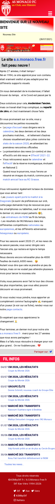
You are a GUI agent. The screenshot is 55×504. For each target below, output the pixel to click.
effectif (8, 163)
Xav (26, 490)
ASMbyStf (20, 495)
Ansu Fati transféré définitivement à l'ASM (28, 458)
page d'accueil (14, 127)
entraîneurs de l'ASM (17, 217)
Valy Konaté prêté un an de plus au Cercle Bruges (31, 448)
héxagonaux (6, 233)
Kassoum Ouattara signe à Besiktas (25, 410)
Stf (17, 490)
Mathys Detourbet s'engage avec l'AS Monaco (30, 419)
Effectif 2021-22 (40, 155)
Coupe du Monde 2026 (19, 371)
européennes (7, 229)
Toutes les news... (14, 464)
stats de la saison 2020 (16, 143)
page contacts (14, 309)
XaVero (19, 500)
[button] (50, 13)
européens (23, 233)
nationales (34, 225)
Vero (35, 490)
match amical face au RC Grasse (21, 179)
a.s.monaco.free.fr (30, 59)
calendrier (8, 131)
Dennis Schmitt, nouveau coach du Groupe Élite (30, 390)
